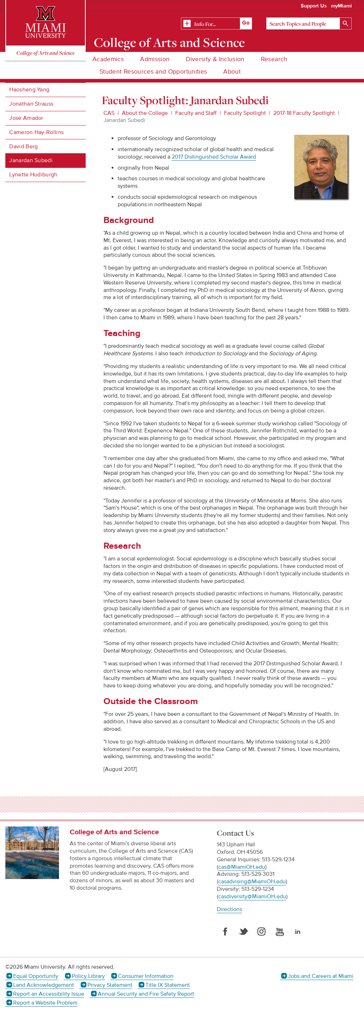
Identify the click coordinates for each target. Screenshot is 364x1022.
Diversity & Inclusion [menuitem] (215, 59)
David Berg (23, 146)
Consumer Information (145, 976)
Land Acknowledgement (43, 985)
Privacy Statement (109, 985)
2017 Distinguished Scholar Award (214, 156)
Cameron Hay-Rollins (36, 132)
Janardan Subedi (31, 160)
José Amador (26, 118)
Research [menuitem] (274, 59)
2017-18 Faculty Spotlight (304, 113)
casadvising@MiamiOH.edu (252, 881)
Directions (229, 909)
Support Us (314, 6)
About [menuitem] (232, 71)
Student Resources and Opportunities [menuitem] (153, 71)
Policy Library (88, 976)
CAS (108, 113)
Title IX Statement (167, 985)
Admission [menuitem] (155, 59)
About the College (145, 113)
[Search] (309, 23)
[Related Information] (216, 24)
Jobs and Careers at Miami (320, 976)
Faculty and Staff (195, 113)
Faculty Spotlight (245, 113)
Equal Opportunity (35, 976)
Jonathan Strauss (31, 103)
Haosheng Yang (29, 89)
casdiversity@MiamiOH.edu (252, 896)
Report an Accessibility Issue (48, 993)
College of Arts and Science (169, 42)
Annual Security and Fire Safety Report (146, 993)
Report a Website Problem (45, 1002)
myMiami (341, 6)
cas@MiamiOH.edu (241, 867)
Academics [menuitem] (108, 59)
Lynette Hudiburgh (33, 174)
